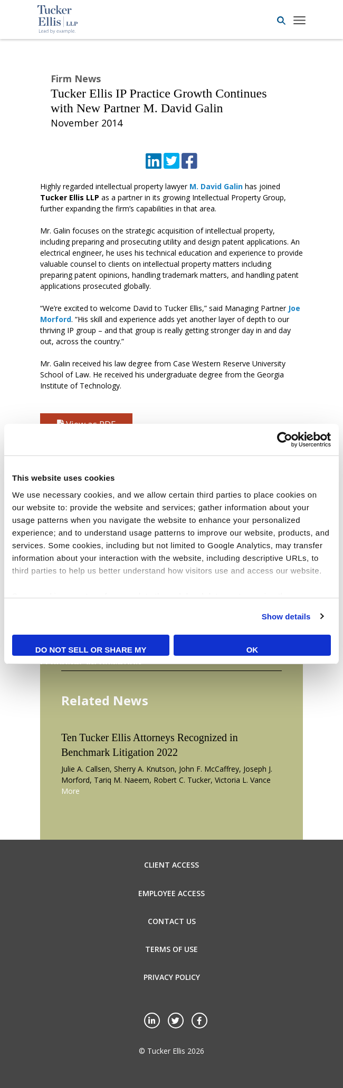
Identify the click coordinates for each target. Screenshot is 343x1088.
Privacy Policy (172, 977)
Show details (286, 616)
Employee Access (171, 893)
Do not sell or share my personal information (91, 650)
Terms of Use (171, 949)
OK (252, 649)
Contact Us (172, 921)
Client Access (171, 865)
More (70, 791)
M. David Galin (216, 186)
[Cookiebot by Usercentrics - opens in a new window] (285, 440)
